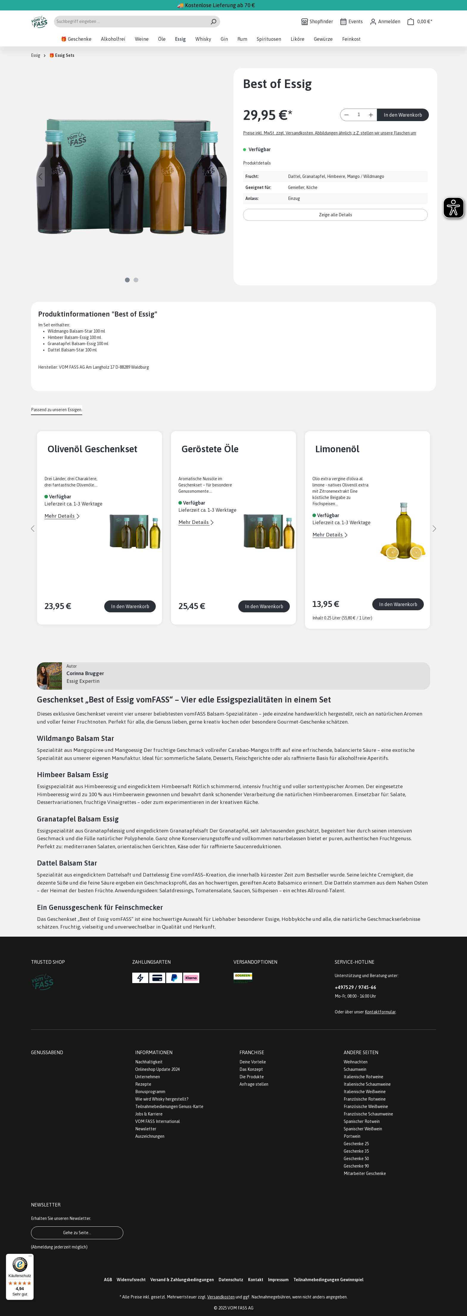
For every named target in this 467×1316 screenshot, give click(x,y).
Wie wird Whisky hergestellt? (162, 1099)
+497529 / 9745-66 (355, 987)
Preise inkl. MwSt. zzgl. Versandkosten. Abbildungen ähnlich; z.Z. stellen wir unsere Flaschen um (329, 133)
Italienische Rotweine (363, 1076)
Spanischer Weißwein (363, 1128)
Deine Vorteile (252, 1062)
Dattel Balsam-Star (66, 350)
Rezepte (143, 1084)
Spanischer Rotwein (362, 1121)
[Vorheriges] (40, 176)
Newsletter (145, 1128)
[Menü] (30, 1257)
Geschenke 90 (356, 1166)
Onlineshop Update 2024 (157, 1069)
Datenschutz (231, 1279)
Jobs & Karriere (149, 1114)
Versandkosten (221, 1297)
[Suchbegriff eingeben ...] (130, 21)
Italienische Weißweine (365, 1091)
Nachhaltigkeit (149, 1062)
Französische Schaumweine (368, 1114)
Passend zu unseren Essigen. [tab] (56, 409)
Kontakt (255, 1279)
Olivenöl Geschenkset (92, 448)
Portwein (352, 1136)
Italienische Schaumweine (367, 1084)
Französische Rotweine (365, 1099)
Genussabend (47, 1052)
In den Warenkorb (403, 115)
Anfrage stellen (253, 1084)
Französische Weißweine (366, 1106)
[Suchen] (213, 21)
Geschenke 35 (356, 1151)
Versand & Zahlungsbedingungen (182, 1279)
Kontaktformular (380, 1012)
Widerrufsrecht (131, 1279)
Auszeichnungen (149, 1136)
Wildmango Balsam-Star (70, 331)
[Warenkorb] (420, 21)
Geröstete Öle (210, 448)
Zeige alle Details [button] (335, 214)
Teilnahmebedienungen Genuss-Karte (169, 1106)
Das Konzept (251, 1069)
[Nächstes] (222, 176)
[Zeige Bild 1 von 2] (127, 280)
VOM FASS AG (240, 1308)
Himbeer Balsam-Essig (68, 337)
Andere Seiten (361, 1052)
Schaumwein (355, 1069)
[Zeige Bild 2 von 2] (135, 280)
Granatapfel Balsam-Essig (72, 343)
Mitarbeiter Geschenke (365, 1173)
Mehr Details (60, 516)
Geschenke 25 (356, 1143)
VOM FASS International (157, 1121)
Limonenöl (337, 448)
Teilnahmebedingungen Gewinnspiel (328, 1279)
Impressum (278, 1279)
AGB (108, 1279)
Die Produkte (251, 1076)
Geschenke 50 (356, 1158)
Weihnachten (356, 1062)
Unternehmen (147, 1076)
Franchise (251, 1052)
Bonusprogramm (150, 1091)
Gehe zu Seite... (77, 1232)
